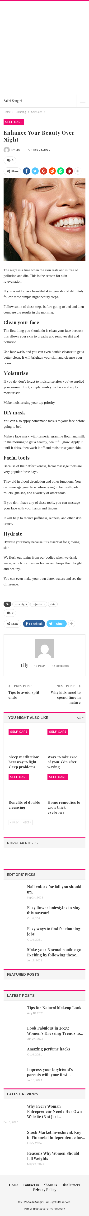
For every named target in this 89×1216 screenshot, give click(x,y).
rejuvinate (39, 604)
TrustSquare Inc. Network (49, 1208)
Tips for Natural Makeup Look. (54, 1007)
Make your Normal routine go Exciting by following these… (54, 952)
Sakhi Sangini (13, 101)
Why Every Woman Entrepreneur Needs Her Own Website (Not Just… (54, 1111)
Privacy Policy (44, 1190)
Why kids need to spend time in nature (66, 697)
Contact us (31, 1185)
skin (52, 604)
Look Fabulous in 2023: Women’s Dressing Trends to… (55, 1031)
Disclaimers (70, 1185)
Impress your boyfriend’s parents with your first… (50, 1072)
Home (14, 1185)
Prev (14, 822)
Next (27, 822)
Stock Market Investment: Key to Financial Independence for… (56, 1135)
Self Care (14, 122)
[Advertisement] (44, 47)
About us (50, 1185)
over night (21, 604)
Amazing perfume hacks (48, 1048)
